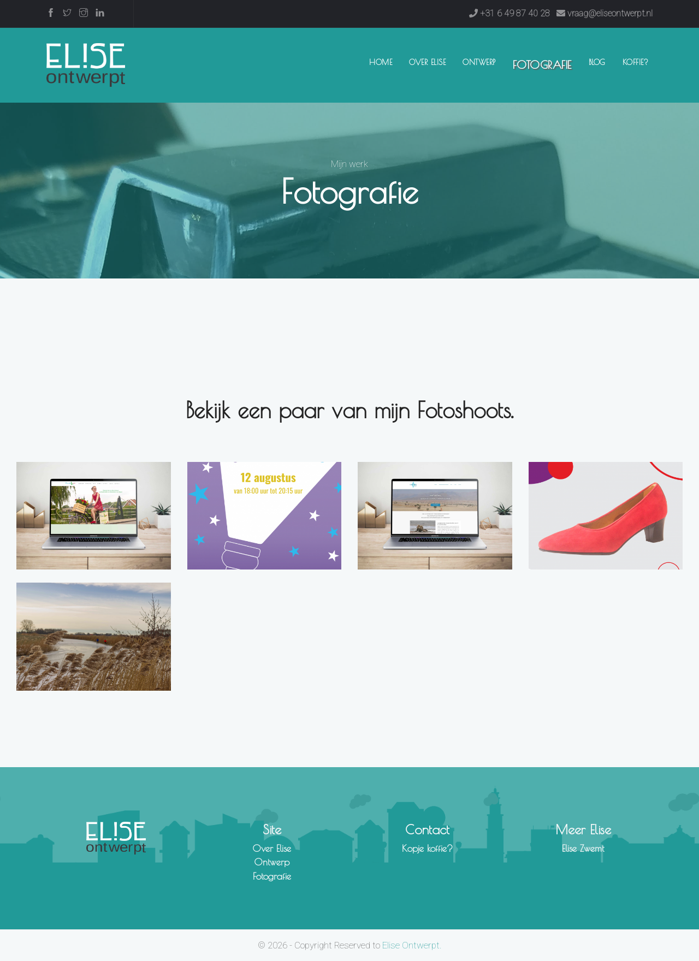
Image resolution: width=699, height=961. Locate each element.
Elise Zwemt (583, 848)
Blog (597, 62)
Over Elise (427, 62)
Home (382, 61)
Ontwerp (479, 62)
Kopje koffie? (427, 848)
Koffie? (636, 62)
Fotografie (542, 64)
